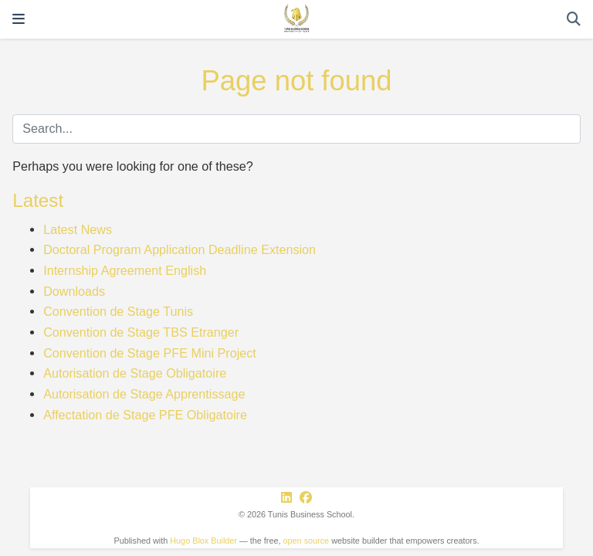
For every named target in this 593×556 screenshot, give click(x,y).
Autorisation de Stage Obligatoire (134, 373)
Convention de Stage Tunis (118, 311)
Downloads (74, 291)
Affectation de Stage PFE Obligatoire (145, 415)
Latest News (77, 229)
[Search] (574, 20)
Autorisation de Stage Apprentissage (144, 394)
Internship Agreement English (124, 270)
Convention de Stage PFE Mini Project (149, 353)
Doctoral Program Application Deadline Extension (179, 249)
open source (306, 540)
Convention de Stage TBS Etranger (141, 332)
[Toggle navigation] (18, 19)
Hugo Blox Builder (203, 540)
